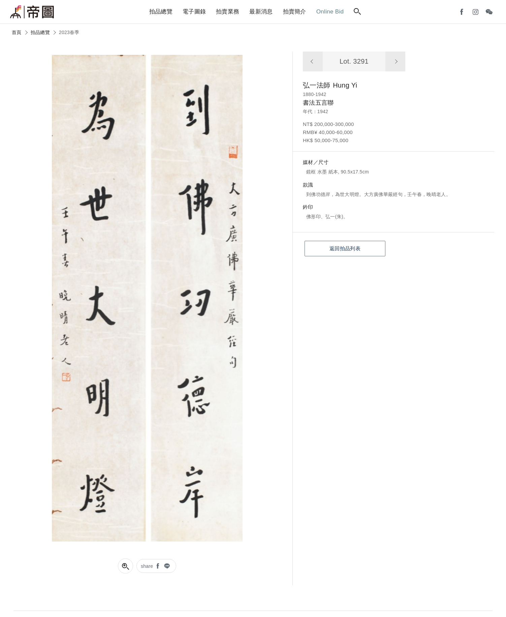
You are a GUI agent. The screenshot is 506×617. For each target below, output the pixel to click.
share (147, 566)
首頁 (17, 32)
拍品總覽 (40, 32)
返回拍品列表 (344, 248)
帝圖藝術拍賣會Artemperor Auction (32, 12)
